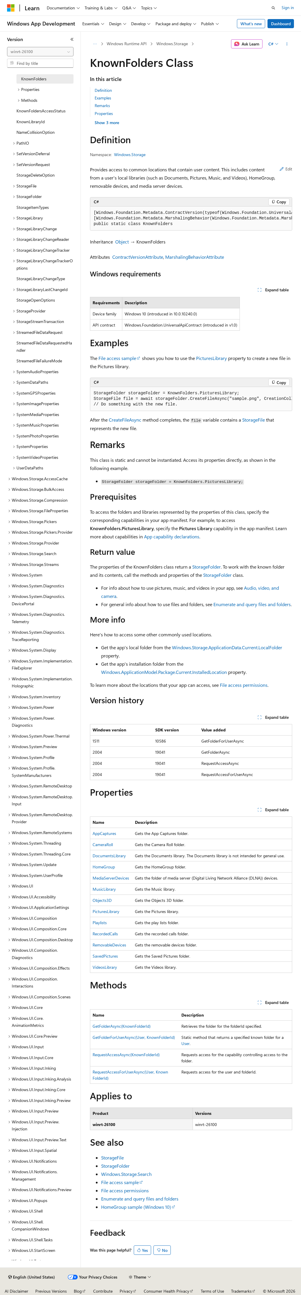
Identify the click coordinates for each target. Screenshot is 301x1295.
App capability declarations (171, 536)
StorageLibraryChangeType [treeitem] (40, 278)
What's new (251, 23)
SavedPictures (105, 956)
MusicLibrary (104, 889)
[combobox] (40, 51)
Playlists (100, 922)
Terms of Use (212, 1291)
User (185, 1043)
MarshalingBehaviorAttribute (194, 257)
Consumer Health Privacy (166, 1291)
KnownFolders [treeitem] (33, 79)
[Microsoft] (11, 8)
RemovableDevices (109, 945)
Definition (103, 90)
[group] (191, 219)
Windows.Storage (172, 43)
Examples (103, 98)
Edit (286, 169)
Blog (78, 1291)
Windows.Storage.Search (126, 1174)
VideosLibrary (105, 967)
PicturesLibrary (211, 358)
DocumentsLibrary (109, 855)
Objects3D (102, 900)
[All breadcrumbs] (95, 44)
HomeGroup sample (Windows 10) (136, 1207)
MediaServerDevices (111, 878)
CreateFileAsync (125, 420)
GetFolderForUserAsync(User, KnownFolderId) (134, 1037)
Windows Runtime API (127, 43)
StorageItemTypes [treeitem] (32, 207)
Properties (104, 113)
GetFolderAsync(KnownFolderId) (121, 1026)
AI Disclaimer (16, 1291)
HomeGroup (104, 867)
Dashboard (281, 23)
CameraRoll (103, 844)
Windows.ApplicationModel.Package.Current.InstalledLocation (164, 672)
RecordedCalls (105, 933)
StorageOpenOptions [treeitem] (35, 300)
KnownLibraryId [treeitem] (30, 121)
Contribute (103, 1291)
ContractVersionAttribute (137, 257)
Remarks (102, 105)
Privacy (126, 1291)
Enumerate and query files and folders (252, 604)
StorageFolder (206, 567)
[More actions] (287, 44)
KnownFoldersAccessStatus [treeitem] (41, 111)
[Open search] (273, 8)
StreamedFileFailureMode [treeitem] (39, 361)
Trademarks (241, 1291)
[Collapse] (72, 39)
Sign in (288, 7)
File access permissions (243, 685)
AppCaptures (104, 833)
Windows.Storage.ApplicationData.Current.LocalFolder (227, 647)
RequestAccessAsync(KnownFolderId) (126, 1054)
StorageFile (253, 420)
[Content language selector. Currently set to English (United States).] (31, 1277)
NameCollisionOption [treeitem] (35, 132)
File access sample (117, 358)
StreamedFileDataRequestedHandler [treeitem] (44, 346)
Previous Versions (51, 1291)
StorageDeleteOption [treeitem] (35, 175)
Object (122, 242)
